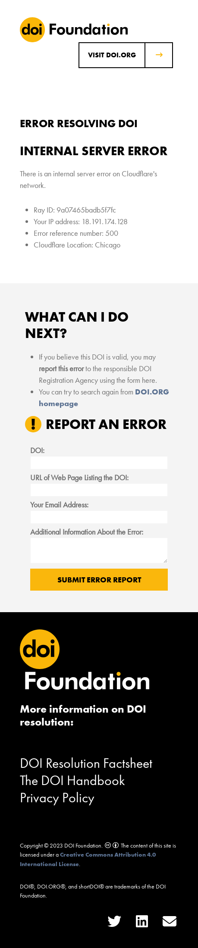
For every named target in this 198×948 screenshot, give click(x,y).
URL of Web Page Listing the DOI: (79, 477)
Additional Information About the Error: (86, 532)
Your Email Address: (59, 505)
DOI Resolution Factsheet (86, 763)
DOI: (37, 450)
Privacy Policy (57, 798)
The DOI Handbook (72, 780)
